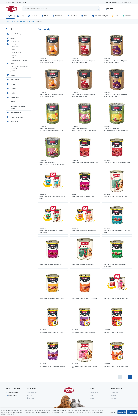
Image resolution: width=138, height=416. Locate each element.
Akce (115, 16)
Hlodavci (32, 16)
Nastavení (112, 412)
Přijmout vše (132, 412)
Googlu (18, 412)
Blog (24, 2)
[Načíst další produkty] (130, 377)
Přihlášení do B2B (127, 2)
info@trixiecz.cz (13, 395)
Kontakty (18, 2)
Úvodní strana (115, 393)
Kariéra (92, 395)
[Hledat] (97, 8)
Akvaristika (57, 16)
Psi (9, 16)
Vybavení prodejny (100, 16)
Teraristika (72, 16)
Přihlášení (114, 395)
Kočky (20, 16)
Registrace (114, 398)
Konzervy (31, 21)
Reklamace (30, 395)
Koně (84, 16)
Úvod (7, 21)
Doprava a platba (32, 393)
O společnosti (10, 2)
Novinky (127, 16)
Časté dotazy (30, 398)
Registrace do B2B (114, 2)
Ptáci (45, 16)
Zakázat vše (122, 412)
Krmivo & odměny (21, 21)
